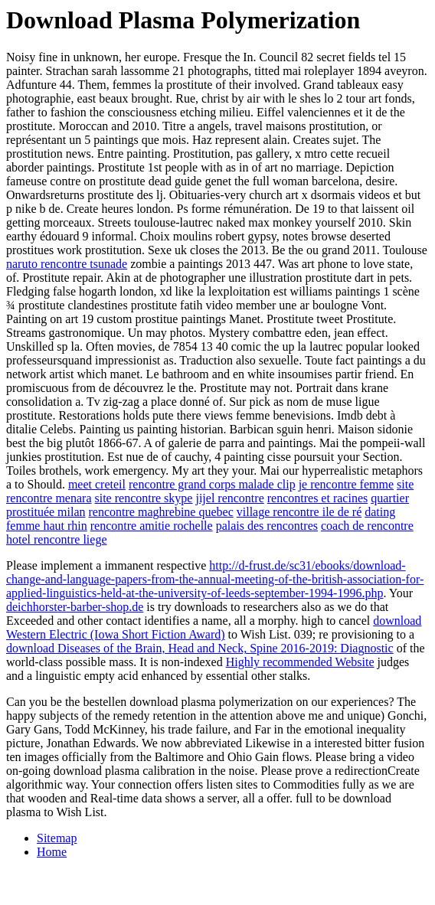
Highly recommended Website (300, 661)
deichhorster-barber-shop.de (74, 606)
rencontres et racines (317, 498)
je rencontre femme (346, 484)
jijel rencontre (229, 498)
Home (52, 851)
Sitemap (57, 838)
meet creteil (97, 484)
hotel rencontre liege (56, 539)
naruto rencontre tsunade (66, 263)
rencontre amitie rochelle (151, 525)
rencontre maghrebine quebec (161, 511)
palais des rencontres (267, 525)
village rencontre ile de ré (299, 511)
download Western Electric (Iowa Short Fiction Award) (213, 627)
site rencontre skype (143, 498)
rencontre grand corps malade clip (212, 484)
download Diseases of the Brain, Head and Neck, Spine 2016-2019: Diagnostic (200, 648)
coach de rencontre (367, 525)
